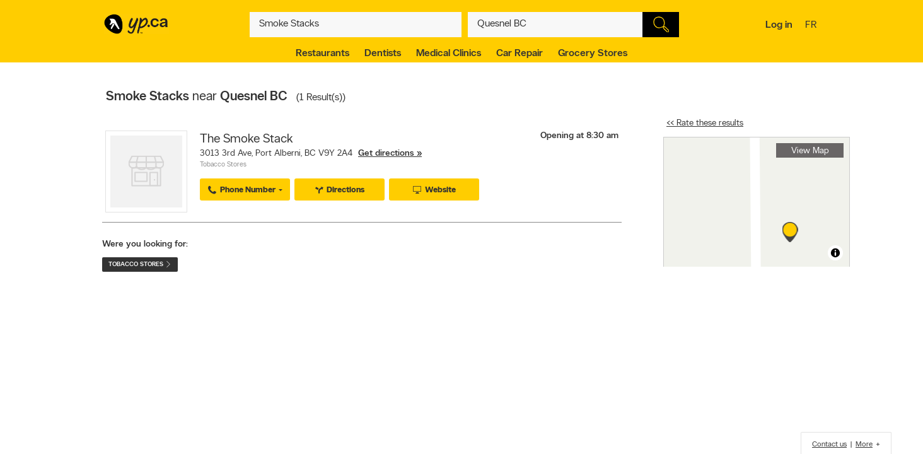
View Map (810, 151)
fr (812, 25)
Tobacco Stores (223, 164)
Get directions (386, 153)
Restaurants (322, 54)
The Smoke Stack (246, 139)
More (864, 444)
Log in (778, 25)
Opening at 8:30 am (579, 136)
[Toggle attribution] (835, 252)
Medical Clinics (448, 54)
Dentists (382, 54)
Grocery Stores (592, 54)
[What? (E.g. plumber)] (356, 24)
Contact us (829, 444)
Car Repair (519, 54)
